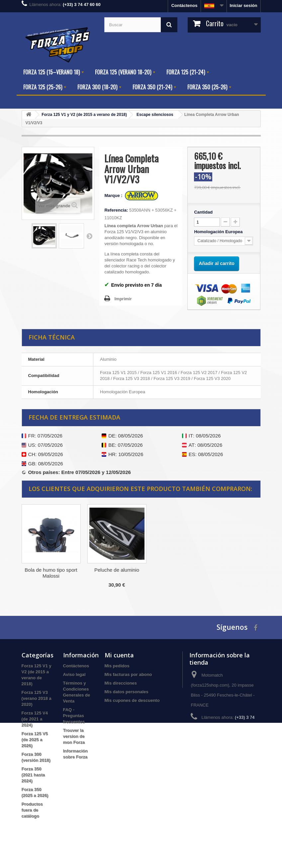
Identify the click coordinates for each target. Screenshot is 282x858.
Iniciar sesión (243, 5)
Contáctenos (184, 5)
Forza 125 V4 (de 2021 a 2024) (35, 719)
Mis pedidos (117, 665)
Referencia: (116, 210)
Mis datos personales (126, 691)
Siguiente (89, 236)
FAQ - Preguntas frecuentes (74, 715)
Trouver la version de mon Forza (74, 736)
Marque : (114, 195)
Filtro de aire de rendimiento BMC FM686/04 (117, 576)
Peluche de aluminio (248, 570)
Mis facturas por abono (128, 674)
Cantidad (203, 212)
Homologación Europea (219, 231)
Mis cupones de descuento (132, 700)
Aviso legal (74, 674)
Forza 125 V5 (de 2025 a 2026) (35, 739)
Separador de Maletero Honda (51, 573)
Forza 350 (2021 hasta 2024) (33, 774)
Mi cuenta (119, 655)
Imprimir (123, 298)
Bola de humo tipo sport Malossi (182, 573)
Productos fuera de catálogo (32, 810)
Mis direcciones (121, 683)
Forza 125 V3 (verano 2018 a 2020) (36, 698)
